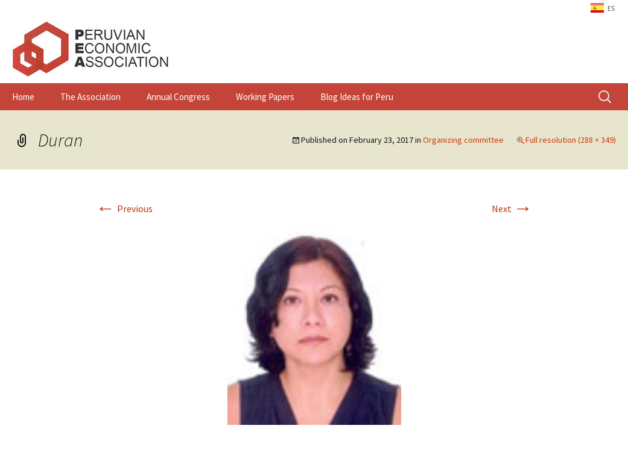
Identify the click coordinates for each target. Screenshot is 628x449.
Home (23, 96)
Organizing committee (463, 139)
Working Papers (265, 96)
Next (512, 209)
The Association (90, 96)
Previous (124, 209)
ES (611, 8)
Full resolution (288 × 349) (570, 139)
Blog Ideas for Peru (356, 96)
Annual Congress (178, 96)
